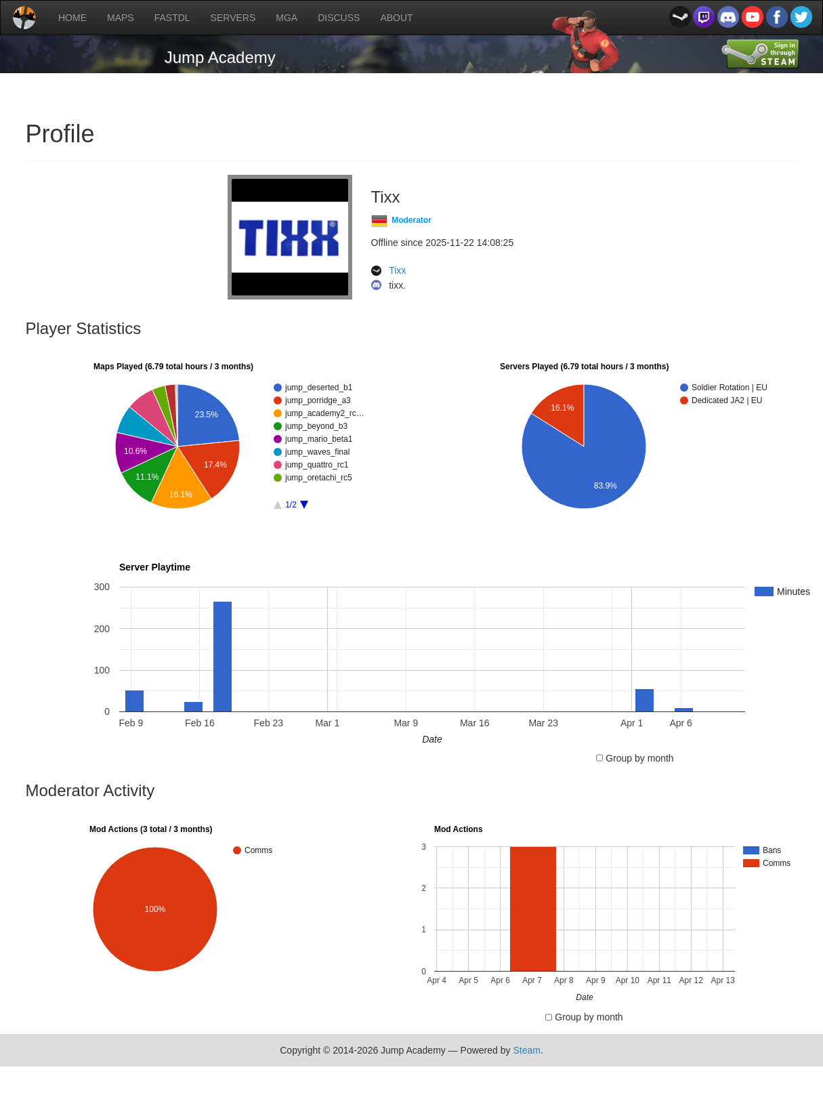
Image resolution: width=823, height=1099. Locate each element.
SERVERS (233, 17)
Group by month (639, 758)
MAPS (120, 17)
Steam (526, 1050)
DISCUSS (339, 17)
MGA (286, 17)
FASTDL (172, 17)
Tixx (397, 271)
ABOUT (396, 17)
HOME (72, 17)
